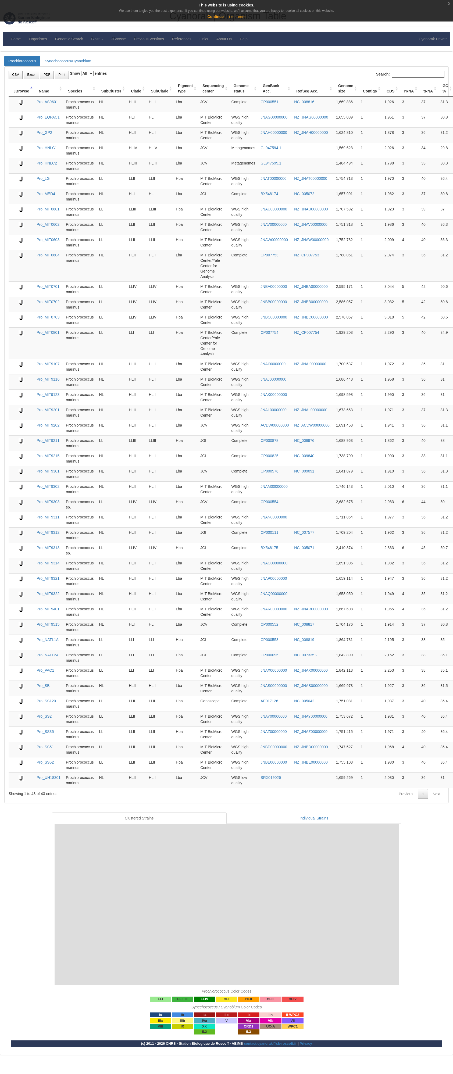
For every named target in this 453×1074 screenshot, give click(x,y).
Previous (406, 794)
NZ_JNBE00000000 (311, 762)
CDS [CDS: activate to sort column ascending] (391, 91)
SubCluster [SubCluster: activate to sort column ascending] (111, 91)
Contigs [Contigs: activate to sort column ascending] (370, 91)
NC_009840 (304, 456)
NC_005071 (304, 548)
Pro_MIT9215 (48, 456)
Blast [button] (97, 39)
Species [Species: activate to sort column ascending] (75, 91)
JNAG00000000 (274, 117)
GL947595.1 (271, 163)
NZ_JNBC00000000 (311, 317)
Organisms (38, 39)
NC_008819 (304, 640)
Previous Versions (149, 39)
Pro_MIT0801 (48, 332)
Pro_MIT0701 (48, 286)
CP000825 (269, 456)
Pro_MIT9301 (48, 471)
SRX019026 (271, 777)
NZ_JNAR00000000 (311, 609)
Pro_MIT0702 (48, 302)
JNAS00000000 (274, 685)
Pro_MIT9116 (48, 379)
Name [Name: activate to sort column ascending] (44, 91)
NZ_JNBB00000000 (311, 302)
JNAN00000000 (274, 517)
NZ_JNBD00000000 (311, 747)
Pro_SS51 (45, 747)
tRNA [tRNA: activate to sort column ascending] (428, 91)
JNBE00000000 (274, 762)
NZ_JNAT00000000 (310, 178)
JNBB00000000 (274, 302)
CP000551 (269, 102)
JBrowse (118, 39)
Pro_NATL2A (47, 655)
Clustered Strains (139, 818)
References (181, 39)
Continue (215, 17)
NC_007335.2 (305, 655)
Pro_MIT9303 (48, 502)
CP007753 (269, 255)
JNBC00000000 (274, 317)
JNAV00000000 (274, 224)
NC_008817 (304, 624)
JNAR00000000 (274, 609)
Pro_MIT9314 (48, 563)
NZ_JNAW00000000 (311, 240)
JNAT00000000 (273, 178)
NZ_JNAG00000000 (311, 117)
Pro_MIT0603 (48, 240)
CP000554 (269, 502)
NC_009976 (304, 440)
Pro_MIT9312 (48, 532)
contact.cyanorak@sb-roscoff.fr (270, 1043)
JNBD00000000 (274, 747)
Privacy (305, 1043)
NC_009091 (304, 471)
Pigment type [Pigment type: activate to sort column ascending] (185, 88)
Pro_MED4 (46, 194)
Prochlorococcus (22, 61)
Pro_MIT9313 (48, 548)
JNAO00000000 (274, 563)
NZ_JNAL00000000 (310, 410)
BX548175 (269, 548)
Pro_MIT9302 (48, 486)
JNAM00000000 (274, 486)
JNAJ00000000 (273, 379)
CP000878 (269, 440)
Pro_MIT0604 (48, 255)
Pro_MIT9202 (48, 425)
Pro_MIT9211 (48, 440)
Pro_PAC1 (45, 670)
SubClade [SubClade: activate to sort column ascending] (159, 91)
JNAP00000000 (274, 578)
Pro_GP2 (44, 132)
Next (436, 794)
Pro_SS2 (44, 716)
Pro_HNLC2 (47, 163)
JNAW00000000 (274, 240)
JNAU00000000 (274, 209)
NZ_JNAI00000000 (310, 364)
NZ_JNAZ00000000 (310, 731)
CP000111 (269, 532)
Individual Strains (313, 818)
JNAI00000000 (273, 364)
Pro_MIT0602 (48, 224)
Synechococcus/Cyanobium (68, 61)
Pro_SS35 (45, 731)
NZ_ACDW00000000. (312, 425)
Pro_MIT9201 (48, 410)
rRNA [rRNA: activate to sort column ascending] (409, 91)
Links (203, 39)
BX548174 (269, 194)
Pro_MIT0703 (48, 317)
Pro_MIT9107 (48, 364)
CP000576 (269, 471)
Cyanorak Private (433, 39)
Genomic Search (69, 39)
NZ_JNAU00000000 (311, 209)
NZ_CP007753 (306, 255)
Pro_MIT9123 (48, 394)
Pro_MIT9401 (48, 609)
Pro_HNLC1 (47, 148)
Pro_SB (43, 685)
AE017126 (269, 701)
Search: (410, 74)
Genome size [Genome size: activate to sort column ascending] (345, 88)
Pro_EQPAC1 (48, 117)
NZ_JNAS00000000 (311, 685)
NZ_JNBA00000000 (311, 286)
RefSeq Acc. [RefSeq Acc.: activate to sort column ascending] (307, 91)
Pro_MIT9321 (48, 578)
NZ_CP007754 (306, 332)
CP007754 (269, 332)
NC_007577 (304, 532)
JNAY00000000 (274, 716)
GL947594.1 (271, 148)
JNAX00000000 (274, 670)
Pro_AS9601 (47, 102)
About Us (224, 39)
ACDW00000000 (275, 425)
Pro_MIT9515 (48, 624)
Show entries (88, 73)
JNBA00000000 (274, 286)
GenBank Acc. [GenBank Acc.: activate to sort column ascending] (271, 88)
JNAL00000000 (274, 410)
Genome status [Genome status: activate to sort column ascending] (241, 88)
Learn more (237, 17)
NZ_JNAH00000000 (311, 132)
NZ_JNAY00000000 (310, 716)
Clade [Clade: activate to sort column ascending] (136, 91)
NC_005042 (304, 701)
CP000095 (269, 655)
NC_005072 (304, 194)
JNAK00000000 (274, 394)
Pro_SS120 (46, 701)
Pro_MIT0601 (48, 209)
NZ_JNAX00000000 (311, 670)
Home (16, 39)
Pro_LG (43, 178)
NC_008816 (304, 102)
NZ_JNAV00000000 (310, 224)
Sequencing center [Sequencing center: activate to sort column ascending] (213, 88)
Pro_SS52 (45, 762)
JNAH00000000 (274, 132)
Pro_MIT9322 (48, 594)
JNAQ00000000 (274, 594)
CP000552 (269, 624)
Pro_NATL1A (47, 640)
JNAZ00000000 (274, 731)
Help (244, 39)
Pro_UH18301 (48, 777)
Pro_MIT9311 (48, 517)
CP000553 (269, 640)
